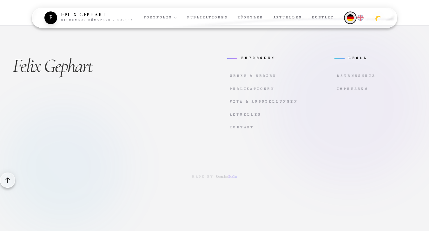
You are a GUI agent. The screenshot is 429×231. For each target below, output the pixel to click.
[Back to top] (7, 180)
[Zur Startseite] (89, 17)
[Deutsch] (350, 17)
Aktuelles (288, 17)
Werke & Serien (253, 76)
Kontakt (323, 17)
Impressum (353, 89)
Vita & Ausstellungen (264, 102)
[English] (360, 18)
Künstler (250, 17)
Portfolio (160, 18)
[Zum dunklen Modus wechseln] (378, 17)
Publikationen (207, 17)
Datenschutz (356, 76)
